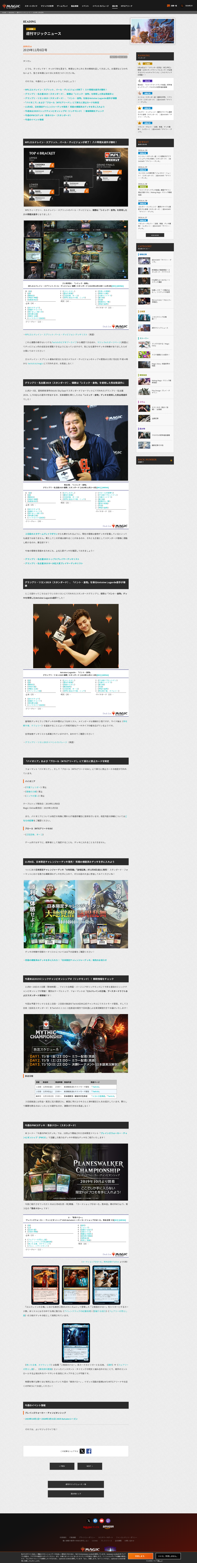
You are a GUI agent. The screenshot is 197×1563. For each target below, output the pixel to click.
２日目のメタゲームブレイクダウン (41, 533)
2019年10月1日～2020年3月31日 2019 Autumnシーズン (51, 1418)
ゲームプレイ (62, 6)
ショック (84, 1227)
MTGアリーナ (126, 6)
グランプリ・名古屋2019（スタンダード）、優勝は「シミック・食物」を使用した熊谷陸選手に (69, 93)
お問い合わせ (129, 1540)
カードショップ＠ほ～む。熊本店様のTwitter (100, 1261)
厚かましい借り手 (35, 311)
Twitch (95, 1086)
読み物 (115, 6)
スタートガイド (31, 6)
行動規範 (72, 1537)
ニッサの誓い (32, 795)
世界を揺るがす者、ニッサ (74, 297)
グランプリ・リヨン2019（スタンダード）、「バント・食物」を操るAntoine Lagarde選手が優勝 (71, 98)
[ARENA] (120, 286)
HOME (4, 12)
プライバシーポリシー (87, 1537)
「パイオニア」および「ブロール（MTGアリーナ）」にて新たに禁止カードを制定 (62, 102)
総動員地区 (32, 299)
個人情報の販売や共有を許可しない (76, 1540)
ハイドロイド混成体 (36, 318)
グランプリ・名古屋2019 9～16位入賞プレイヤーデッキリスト (54, 563)
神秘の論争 (103, 304)
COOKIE (95, 1540)
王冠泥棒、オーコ (70, 295)
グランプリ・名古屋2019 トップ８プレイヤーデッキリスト (52, 559)
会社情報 (118, 1540)
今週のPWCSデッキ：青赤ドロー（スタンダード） (48, 115)
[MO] (114, 286)
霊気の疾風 (67, 293)
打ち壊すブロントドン (108, 495)
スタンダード (123, 57)
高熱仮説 (84, 1238)
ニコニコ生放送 (98, 1096)
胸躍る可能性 (86, 1233)
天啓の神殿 (32, 1231)
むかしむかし (68, 291)
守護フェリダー (33, 787)
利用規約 (63, 1537)
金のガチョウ (33, 307)
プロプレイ (113, 57)
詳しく (160, 1561)
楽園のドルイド (34, 309)
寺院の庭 (31, 686)
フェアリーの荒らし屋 (37, 1239)
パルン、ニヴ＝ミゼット (38, 1246)
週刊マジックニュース (23, 12)
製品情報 (74, 6)
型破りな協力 (86, 1229)
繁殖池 (31, 295)
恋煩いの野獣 (104, 291)
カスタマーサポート (105, 1537)
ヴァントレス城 (34, 691)
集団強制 (67, 686)
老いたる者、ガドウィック (39, 1243)
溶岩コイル (85, 1231)
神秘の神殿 (32, 297)
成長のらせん (68, 684)
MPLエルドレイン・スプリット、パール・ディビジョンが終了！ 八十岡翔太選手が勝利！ (66, 89)
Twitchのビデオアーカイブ (64, 342)
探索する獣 (32, 316)
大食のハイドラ (105, 295)
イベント (85, 6)
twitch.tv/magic (35, 363)
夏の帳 (101, 297)
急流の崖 (31, 1229)
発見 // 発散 (85, 1240)
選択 (83, 1225)
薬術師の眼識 (86, 1236)
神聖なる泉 (32, 688)
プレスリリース (106, 1540)
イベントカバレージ (100, 6)
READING (11, 12)
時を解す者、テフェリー (108, 691)
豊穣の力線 (31, 791)
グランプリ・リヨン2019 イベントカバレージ (46, 742)
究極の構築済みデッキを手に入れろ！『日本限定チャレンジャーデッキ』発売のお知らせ (66, 960)
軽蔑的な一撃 (104, 302)
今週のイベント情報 (34, 119)
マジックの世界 (47, 6)
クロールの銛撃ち (106, 492)
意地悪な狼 (32, 314)
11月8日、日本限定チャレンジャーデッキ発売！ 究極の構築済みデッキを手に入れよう (65, 106)
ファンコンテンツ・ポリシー (126, 1537)
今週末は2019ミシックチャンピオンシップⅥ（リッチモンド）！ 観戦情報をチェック (64, 110)
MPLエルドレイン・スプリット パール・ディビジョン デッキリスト (56, 334)
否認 (100, 299)
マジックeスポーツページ (109, 342)
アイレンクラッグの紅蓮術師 (40, 1241)
